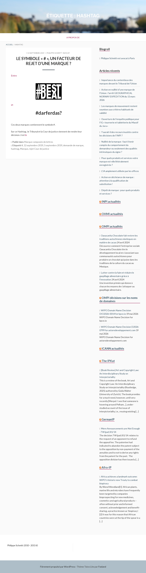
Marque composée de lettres (38, 141)
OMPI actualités (112, 226)
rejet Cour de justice (39, 148)
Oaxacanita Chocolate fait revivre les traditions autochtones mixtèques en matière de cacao (118, 239)
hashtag (15, 148)
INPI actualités (111, 201)
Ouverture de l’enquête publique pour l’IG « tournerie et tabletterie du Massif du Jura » (119, 122)
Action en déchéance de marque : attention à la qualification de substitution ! (116, 180)
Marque (24, 148)
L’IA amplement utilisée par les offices (120, 171)
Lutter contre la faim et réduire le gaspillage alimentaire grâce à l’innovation (116, 276)
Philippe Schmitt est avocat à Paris (118, 58)
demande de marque (73, 145)
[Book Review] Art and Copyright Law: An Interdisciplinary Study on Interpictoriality (119, 373)
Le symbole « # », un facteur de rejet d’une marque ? (48, 61)
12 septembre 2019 (33, 145)
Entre (14, 75)
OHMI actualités (112, 214)
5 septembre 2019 (53, 145)
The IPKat (108, 361)
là (26, 135)
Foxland (102, 566)
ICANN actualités (113, 348)
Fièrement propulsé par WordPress (57, 566)
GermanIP (108, 419)
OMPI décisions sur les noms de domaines (118, 299)
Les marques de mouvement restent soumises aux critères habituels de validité (118, 109)
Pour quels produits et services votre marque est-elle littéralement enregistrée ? (118, 161)
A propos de (73, 37)
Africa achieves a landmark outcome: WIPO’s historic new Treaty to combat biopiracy (118, 480)
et (37, 93)
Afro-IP (106, 467)
